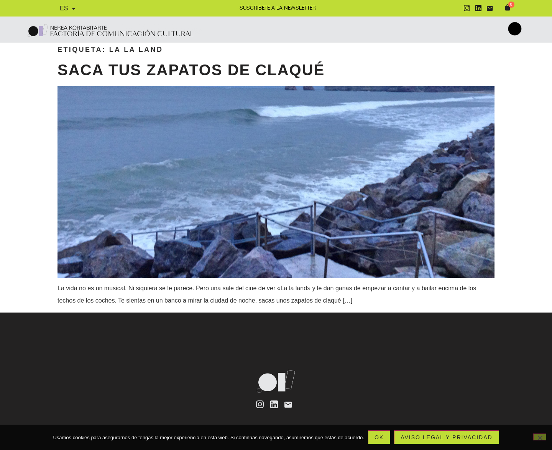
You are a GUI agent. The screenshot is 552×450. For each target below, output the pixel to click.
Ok (379, 437)
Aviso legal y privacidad (446, 437)
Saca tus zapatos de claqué (191, 69)
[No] (539, 436)
